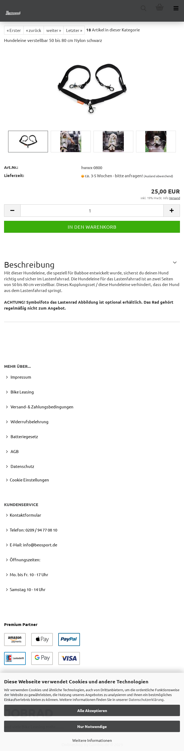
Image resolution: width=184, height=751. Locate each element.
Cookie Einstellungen (29, 479)
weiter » (53, 30)
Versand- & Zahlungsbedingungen (41, 406)
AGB (14, 451)
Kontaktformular (25, 514)
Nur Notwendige (92, 726)
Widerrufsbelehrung (29, 421)
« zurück (33, 30)
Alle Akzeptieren (92, 710)
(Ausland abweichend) (158, 176)
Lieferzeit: (14, 175)
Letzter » (74, 30)
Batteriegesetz (24, 436)
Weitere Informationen (92, 740)
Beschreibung (29, 264)
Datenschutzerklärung (146, 699)
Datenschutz (22, 466)
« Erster (14, 30)
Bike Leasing (22, 391)
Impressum (20, 376)
